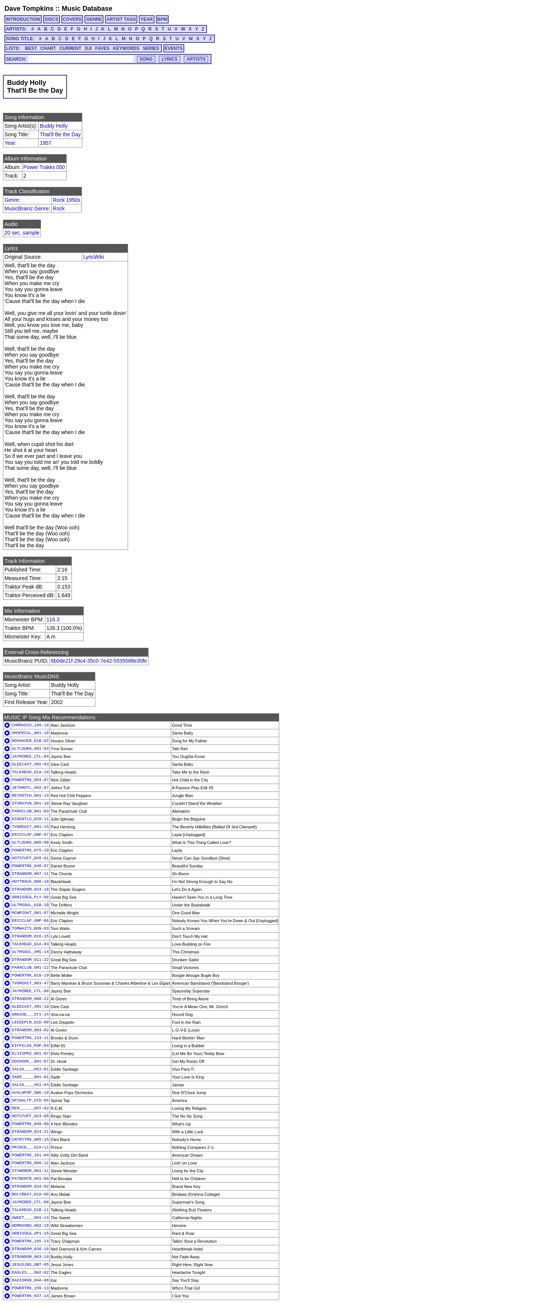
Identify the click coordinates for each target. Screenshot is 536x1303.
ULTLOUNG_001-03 (30, 748)
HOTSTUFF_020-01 (30, 858)
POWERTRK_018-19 (30, 975)
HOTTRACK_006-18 (30, 881)
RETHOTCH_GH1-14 (30, 795)
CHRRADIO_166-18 (30, 725)
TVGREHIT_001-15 (30, 827)
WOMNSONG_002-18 (30, 1225)
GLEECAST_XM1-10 (30, 1006)
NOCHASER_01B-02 (30, 741)
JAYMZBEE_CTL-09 (30, 991)
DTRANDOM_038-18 (30, 1249)
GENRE (94, 19)
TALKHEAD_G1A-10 (30, 772)
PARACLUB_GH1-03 (30, 811)
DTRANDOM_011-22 (30, 960)
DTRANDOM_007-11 (30, 874)
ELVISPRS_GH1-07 (30, 1053)
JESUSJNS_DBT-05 (30, 1264)
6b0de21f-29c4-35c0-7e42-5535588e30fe (99, 661)
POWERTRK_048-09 (30, 1124)
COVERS (72, 19)
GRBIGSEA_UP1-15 (30, 1233)
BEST (31, 48)
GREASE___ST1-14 (30, 1014)
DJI (88, 48)
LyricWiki (93, 257)
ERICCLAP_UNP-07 (30, 834)
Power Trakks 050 (44, 167)
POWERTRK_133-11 (30, 1038)
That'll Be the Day (60, 134)
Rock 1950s (66, 200)
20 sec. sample (21, 233)
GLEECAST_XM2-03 (30, 764)
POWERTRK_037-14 (30, 1296)
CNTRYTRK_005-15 (30, 1139)
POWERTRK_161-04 (30, 1155)
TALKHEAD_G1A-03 (30, 944)
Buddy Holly (54, 126)
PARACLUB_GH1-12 (30, 967)
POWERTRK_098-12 (30, 1163)
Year (9, 143)
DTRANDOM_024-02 (30, 1186)
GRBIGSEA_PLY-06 (30, 897)
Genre (11, 200)
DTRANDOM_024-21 (30, 1132)
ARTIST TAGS (121, 19)
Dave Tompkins (29, 8)
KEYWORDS (126, 48)
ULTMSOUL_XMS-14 (30, 952)
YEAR (146, 19)
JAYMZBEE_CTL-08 (30, 1202)
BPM (162, 19)
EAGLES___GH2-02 (30, 1272)
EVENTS (174, 48)
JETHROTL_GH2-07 (30, 788)
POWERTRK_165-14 (30, 1241)
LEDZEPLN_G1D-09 (30, 1022)
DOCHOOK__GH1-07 (30, 1061)
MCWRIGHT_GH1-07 (30, 913)
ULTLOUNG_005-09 (30, 842)
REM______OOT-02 (30, 1108)
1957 (45, 143)
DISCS (51, 19)
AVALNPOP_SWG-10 (30, 1092)
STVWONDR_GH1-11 (30, 1171)
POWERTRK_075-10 (30, 850)
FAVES (102, 48)
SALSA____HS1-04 (30, 1085)
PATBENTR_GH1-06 (30, 1178)
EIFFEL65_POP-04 (30, 1046)
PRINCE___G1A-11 (30, 1147)
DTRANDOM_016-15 (30, 936)
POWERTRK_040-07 (30, 866)
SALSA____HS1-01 (30, 1069)
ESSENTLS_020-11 (30, 819)
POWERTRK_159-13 (30, 1288)
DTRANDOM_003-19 (30, 1257)
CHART (48, 48)
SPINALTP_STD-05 (30, 1100)
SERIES (151, 48)
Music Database (87, 8)
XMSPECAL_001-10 (30, 733)
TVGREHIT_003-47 (30, 983)
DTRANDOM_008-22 (30, 999)
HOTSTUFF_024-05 (30, 1116)
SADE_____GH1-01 (30, 1077)
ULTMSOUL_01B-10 (30, 905)
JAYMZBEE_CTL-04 (30, 756)
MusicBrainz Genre (26, 208)
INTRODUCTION (23, 19)
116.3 (53, 619)
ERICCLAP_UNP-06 (30, 920)
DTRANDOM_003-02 (30, 1030)
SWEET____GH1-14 (30, 1218)
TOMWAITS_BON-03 (30, 928)
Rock (59, 208)
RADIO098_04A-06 (30, 1280)
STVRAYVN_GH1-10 (30, 803)
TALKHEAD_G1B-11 (30, 1210)
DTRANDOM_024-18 (30, 889)
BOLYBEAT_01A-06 (30, 1194)
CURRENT (71, 48)
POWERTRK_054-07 (30, 780)
